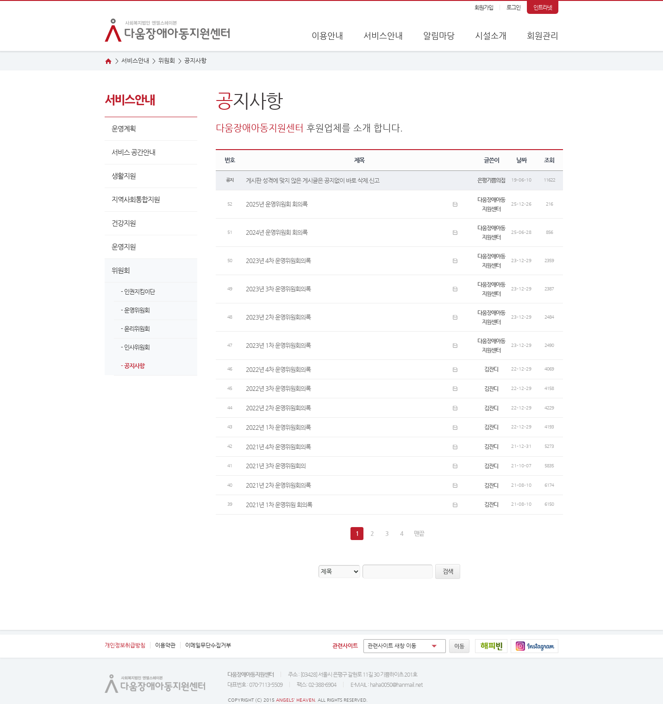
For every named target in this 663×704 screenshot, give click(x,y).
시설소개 (491, 35)
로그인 (513, 7)
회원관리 (542, 35)
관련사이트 (345, 645)
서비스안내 (383, 35)
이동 (459, 646)
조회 (549, 160)
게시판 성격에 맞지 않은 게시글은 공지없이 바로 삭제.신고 (312, 180)
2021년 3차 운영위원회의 (276, 465)
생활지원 (124, 176)
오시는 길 (641, 100)
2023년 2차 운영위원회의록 (278, 317)
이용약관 (165, 645)
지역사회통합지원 (136, 199)
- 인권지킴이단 (138, 291)
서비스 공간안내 (133, 152)
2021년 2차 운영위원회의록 (278, 485)
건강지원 (124, 223)
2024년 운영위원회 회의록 (276, 232)
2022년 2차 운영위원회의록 (278, 407)
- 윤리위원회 (135, 328)
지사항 (195, 60)
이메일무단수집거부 (208, 645)
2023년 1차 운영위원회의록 (278, 345)
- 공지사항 (132, 365)
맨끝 (419, 533)
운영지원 (124, 247)
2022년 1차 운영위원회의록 (278, 427)
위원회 (121, 270)
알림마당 (439, 35)
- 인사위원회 (135, 347)
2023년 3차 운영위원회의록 (278, 288)
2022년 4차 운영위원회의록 (278, 369)
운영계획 (124, 128)
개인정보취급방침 (125, 645)
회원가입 (484, 7)
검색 (448, 571)
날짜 (521, 160)
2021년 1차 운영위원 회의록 (279, 504)
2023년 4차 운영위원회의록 (278, 260)
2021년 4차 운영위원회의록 (278, 446)
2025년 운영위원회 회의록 (276, 204)
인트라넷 (542, 7)
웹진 (641, 129)
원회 (166, 60)
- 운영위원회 (135, 310)
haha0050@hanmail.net (396, 684)
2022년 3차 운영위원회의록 (278, 388)
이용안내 (327, 35)
